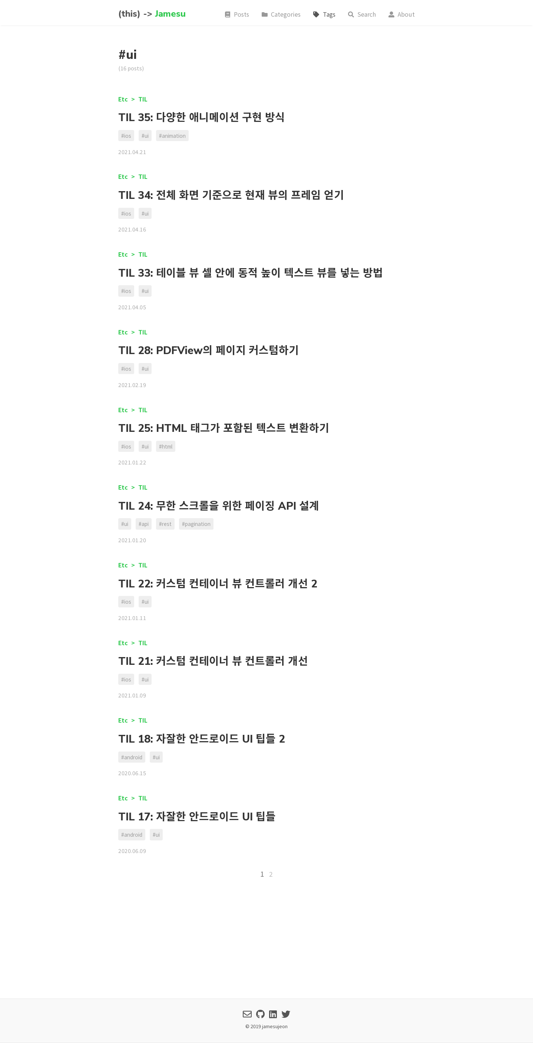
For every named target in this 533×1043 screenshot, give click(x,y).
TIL (143, 98)
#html (165, 446)
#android (131, 757)
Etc (123, 98)
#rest (165, 523)
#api (144, 523)
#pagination (196, 523)
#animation (172, 135)
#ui (145, 135)
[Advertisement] (266, 938)
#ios (126, 135)
